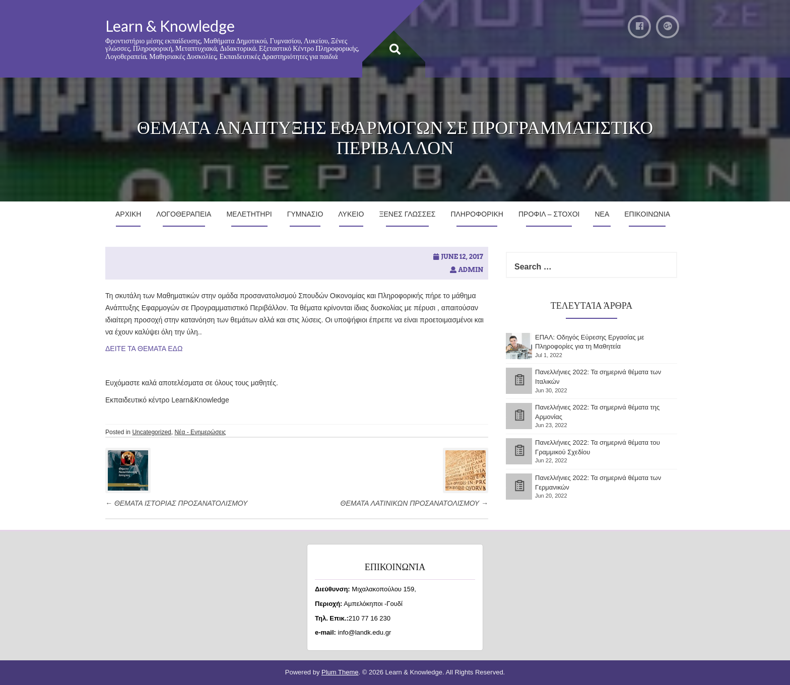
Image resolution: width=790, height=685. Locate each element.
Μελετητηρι (249, 214)
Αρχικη (128, 214)
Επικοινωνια (647, 214)
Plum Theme (339, 672)
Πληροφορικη (476, 214)
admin (470, 269)
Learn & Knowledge (170, 26)
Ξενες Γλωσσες (407, 214)
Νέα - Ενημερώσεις (200, 432)
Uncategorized (151, 432)
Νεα (602, 214)
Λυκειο (351, 214)
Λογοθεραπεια (183, 214)
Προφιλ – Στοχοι (549, 214)
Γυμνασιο (305, 214)
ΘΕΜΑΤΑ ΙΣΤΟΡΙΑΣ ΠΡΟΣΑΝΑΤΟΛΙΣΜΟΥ (176, 503)
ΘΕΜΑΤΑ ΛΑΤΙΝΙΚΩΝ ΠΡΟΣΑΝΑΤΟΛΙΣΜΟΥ (414, 503)
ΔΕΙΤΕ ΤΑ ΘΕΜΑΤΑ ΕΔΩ (144, 349)
